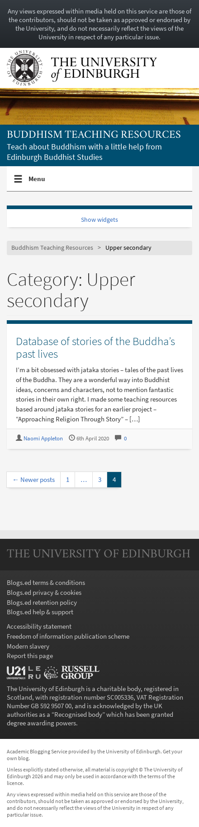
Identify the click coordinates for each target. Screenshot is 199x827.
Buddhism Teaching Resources (94, 135)
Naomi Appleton (43, 438)
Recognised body (78, 714)
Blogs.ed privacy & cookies (44, 592)
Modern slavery (28, 646)
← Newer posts (33, 479)
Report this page (30, 655)
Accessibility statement (39, 626)
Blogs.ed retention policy (42, 602)
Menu (37, 182)
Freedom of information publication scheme (68, 636)
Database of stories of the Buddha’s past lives (95, 347)
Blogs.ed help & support (40, 611)
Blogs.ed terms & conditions (46, 582)
